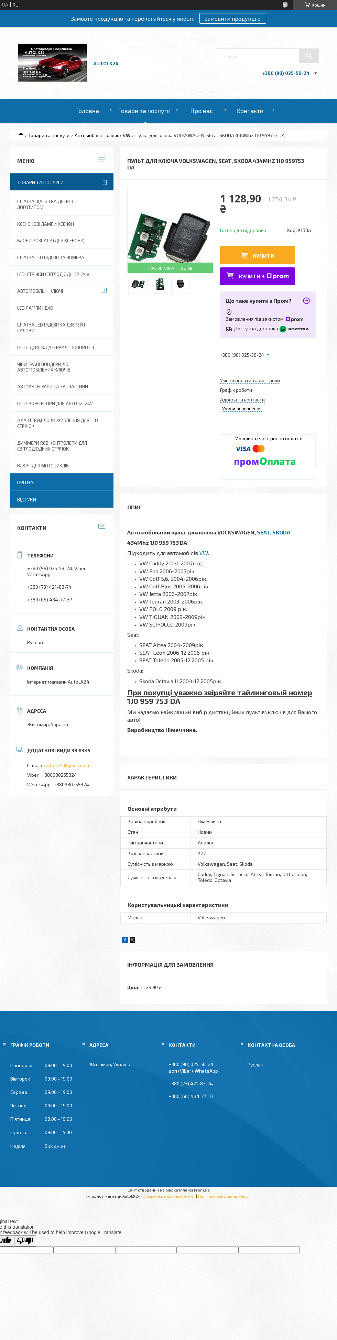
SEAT (263, 532)
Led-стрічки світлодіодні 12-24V (53, 274)
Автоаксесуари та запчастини (52, 386)
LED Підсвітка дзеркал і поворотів (55, 347)
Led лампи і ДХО (35, 308)
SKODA (281, 532)
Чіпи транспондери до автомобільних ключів (43, 367)
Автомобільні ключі (96, 135)
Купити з (264, 276)
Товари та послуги (144, 110)
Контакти (249, 110)
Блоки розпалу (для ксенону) (51, 240)
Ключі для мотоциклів (43, 465)
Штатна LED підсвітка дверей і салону (51, 327)
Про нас (201, 110)
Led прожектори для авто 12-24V (55, 403)
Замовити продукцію (233, 18)
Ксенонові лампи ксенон (45, 224)
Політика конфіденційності (224, 1196)
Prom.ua (202, 1189)
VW (126, 135)
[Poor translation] (25, 1241)
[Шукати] (309, 55)
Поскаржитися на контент (169, 1196)
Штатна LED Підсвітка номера (50, 257)
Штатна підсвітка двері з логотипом (45, 204)
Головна (87, 110)
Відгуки (26, 499)
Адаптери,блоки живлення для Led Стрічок (57, 423)
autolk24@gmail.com (66, 765)
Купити (263, 255)
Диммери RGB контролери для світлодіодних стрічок (52, 446)
